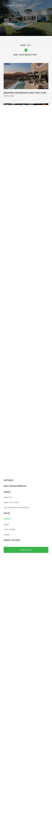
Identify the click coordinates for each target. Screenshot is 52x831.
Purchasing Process (15, 376)
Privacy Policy (42, 625)
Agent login (26, 781)
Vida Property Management (19, 254)
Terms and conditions (26, 770)
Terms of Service (25, 627)
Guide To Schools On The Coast (22, 133)
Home (6, 19)
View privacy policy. (37, 609)
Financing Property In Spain (20, 456)
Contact (26, 797)
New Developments (26, 789)
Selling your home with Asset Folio (24, 173)
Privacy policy (26, 774)
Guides (26, 808)
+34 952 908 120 (26, 507)
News (26, 801)
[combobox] (8, 565)
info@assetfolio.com (26, 504)
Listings (26, 785)
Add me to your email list (17, 604)
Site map (26, 778)
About (26, 793)
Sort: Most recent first (26, 54)
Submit (26, 617)
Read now (26, 736)
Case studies (26, 805)
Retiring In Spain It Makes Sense (22, 295)
